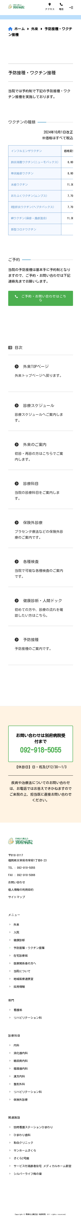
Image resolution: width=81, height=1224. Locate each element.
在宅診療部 (21, 955)
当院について (22, 971)
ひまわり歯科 (22, 1135)
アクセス (50, 6)
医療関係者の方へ (25, 963)
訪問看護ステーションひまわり (33, 1127)
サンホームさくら (25, 1150)
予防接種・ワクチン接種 (29, 948)
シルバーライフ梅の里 (28, 1173)
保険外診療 (21, 1099)
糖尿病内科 (21, 1061)
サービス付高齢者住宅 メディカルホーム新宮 (42, 1166)
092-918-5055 (40, 750)
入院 (16, 932)
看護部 (18, 1010)
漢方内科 (19, 1076)
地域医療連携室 (23, 979)
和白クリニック (23, 1142)
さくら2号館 (21, 1158)
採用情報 (19, 986)
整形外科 (19, 1084)
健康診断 (19, 940)
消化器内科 (21, 1053)
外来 (16, 924)
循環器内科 (21, 1068)
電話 (61, 6)
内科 (16, 1045)
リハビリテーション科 (28, 1017)
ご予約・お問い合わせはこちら (40, 298)
